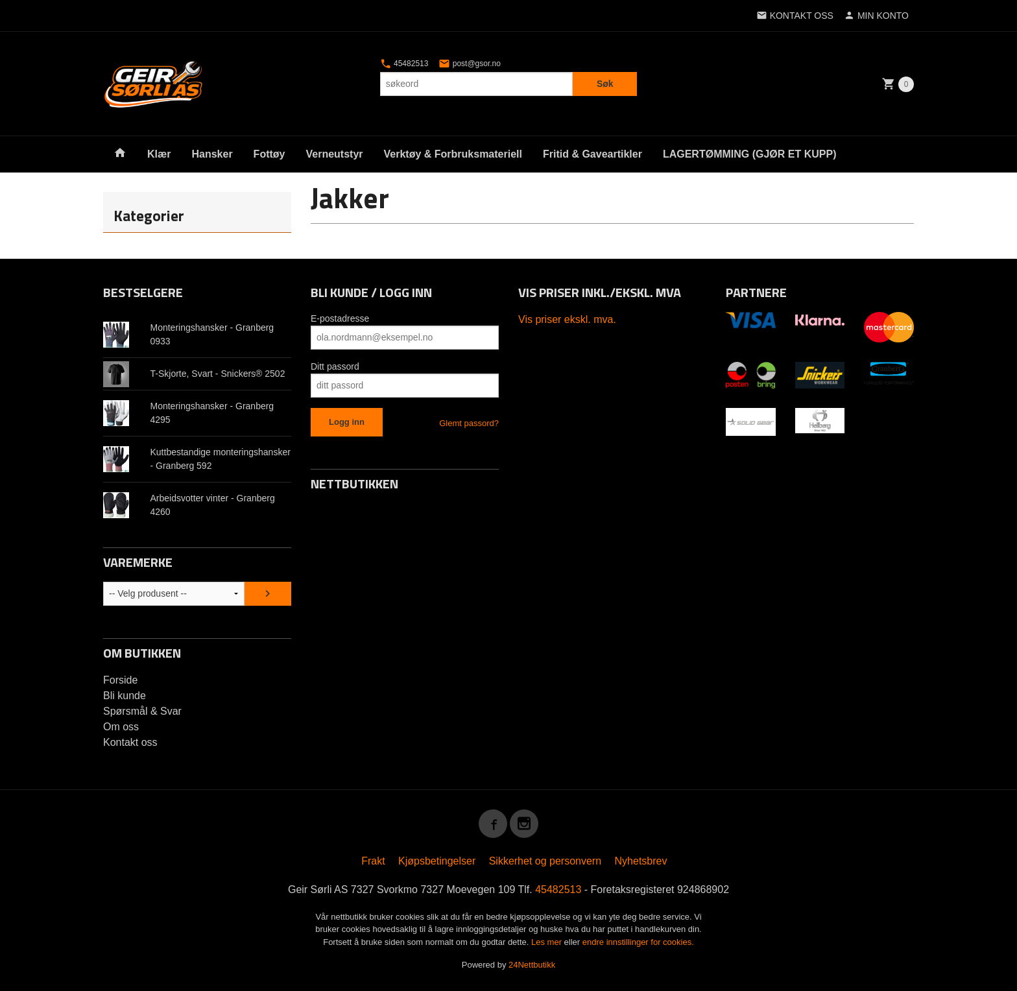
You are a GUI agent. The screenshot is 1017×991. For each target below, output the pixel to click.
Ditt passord (335, 366)
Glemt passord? (469, 423)
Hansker (211, 154)
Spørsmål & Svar (142, 711)
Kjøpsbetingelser (436, 860)
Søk (605, 83)
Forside (120, 680)
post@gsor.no (469, 63)
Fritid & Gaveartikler (592, 154)
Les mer (547, 942)
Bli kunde (124, 695)
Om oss (121, 726)
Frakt (373, 860)
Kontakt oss (130, 742)
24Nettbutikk (531, 965)
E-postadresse (340, 318)
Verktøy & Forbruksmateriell (453, 154)
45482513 (404, 63)
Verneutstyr (334, 154)
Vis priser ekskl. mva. (567, 319)
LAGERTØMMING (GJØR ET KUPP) (750, 154)
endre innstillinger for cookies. (638, 942)
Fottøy (269, 154)
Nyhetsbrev (641, 860)
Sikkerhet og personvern (545, 860)
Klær (159, 154)
